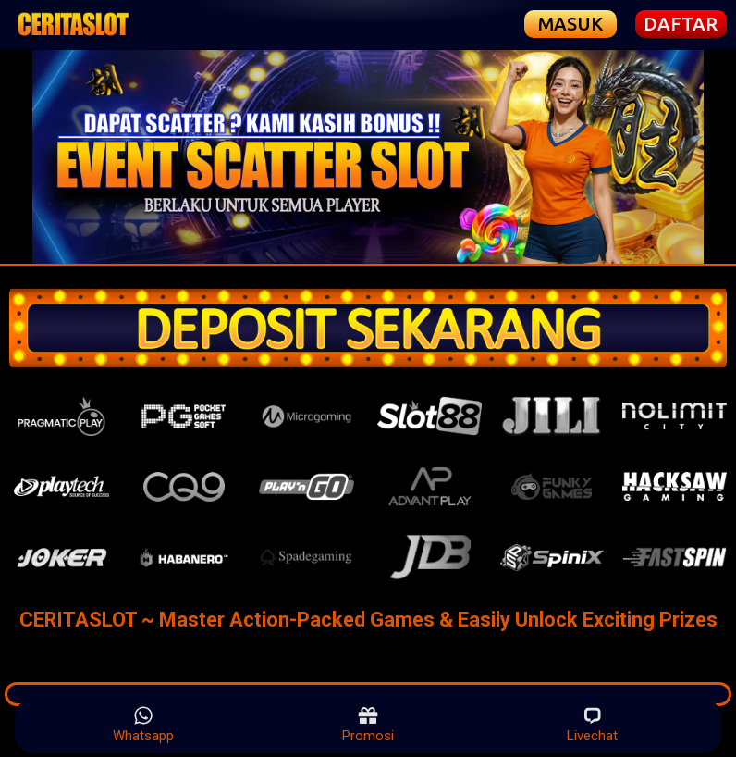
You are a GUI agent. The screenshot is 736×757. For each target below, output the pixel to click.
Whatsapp (143, 724)
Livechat (592, 724)
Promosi (368, 724)
